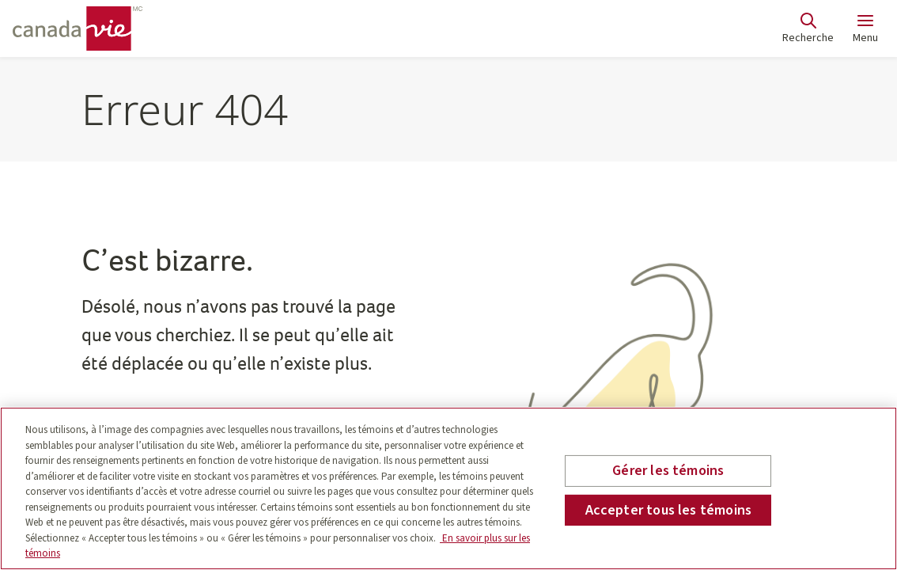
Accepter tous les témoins (668, 510)
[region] (448, 488)
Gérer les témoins (668, 471)
